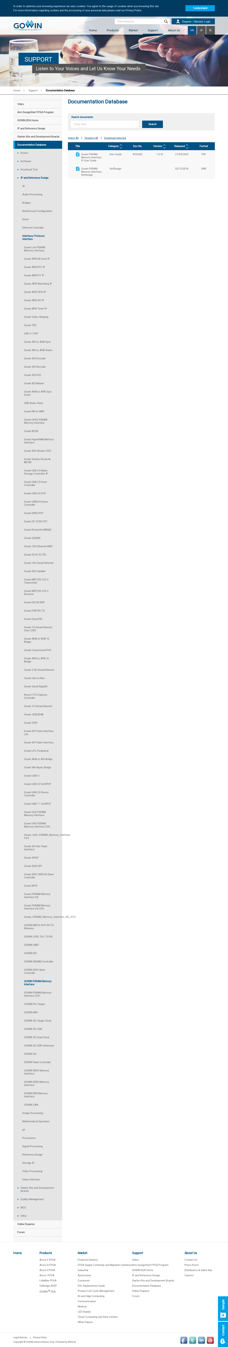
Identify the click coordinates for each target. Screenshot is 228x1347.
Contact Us (191, 1259)
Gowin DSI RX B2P (34, 602)
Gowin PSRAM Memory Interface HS (37, 896)
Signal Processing (32, 1146)
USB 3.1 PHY (31, 333)
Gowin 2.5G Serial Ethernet (39, 669)
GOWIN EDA (47, 1291)
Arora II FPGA (47, 1270)
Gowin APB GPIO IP (35, 292)
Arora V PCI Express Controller (35, 696)
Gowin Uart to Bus (34, 678)
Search (153, 124)
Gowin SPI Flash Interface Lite (38, 733)
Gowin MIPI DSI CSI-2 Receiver (36, 592)
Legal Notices (20, 1337)
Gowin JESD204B (33, 714)
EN (192, 30)
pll (23, 1129)
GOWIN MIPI (31, 1012)
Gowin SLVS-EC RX (35, 554)
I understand (200, 8)
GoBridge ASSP (48, 1285)
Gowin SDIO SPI (33, 866)
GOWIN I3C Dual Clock (36, 1037)
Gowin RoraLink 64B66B (37, 529)
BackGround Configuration (37, 211)
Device (24, 152)
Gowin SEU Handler (35, 571)
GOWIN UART (31, 944)
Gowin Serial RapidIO (35, 686)
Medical (82, 1306)
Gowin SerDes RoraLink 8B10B (37, 461)
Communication (87, 1301)
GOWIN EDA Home (142, 1270)
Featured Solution (88, 1259)
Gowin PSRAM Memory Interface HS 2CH (37, 907)
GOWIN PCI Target (34, 1004)
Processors (29, 1138)
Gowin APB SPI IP (34, 300)
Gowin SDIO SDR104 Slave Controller (39, 876)
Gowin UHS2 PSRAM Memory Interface (35, 421)
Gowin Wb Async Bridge (37, 767)
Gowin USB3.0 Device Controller (36, 503)
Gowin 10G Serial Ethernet (38, 563)
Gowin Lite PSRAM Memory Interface (34, 249)
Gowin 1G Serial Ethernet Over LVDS (38, 629)
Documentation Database (60, 90)
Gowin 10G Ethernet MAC (38, 546)
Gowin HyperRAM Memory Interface (39, 441)
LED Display (84, 1311)
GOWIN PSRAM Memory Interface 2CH (37, 994)
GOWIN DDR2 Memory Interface (36, 1083)
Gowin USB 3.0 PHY (35, 493)
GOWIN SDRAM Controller (38, 961)
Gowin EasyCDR (33, 619)
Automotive (84, 1275)
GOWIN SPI (30, 953)
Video (135, 1259)
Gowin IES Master (34, 383)
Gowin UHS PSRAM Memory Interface (35, 814)
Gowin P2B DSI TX (34, 610)
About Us (174, 30)
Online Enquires (140, 1291)
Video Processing (32, 1171)
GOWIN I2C (30, 1053)
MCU (23, 1207)
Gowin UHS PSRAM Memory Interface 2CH (37, 825)
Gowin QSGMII (32, 538)
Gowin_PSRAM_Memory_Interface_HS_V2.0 (43, 916)
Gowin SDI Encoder (35, 358)
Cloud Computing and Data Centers (98, 1316)
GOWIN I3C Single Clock (37, 1020)
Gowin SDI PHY (32, 375)
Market (133, 30)
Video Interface (31, 1179)
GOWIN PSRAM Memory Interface (37, 983)
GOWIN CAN (31, 1104)
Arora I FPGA (46, 1275)
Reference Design (32, 1154)
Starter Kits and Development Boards (37, 1189)
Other (24, 1215)
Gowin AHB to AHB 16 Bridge (36, 640)
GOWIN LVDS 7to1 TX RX (38, 936)
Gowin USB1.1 (32, 775)
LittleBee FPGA (47, 1280)
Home (93, 30)
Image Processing (32, 1113)
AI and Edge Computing (91, 1296)
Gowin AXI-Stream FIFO (37, 450)
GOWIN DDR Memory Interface (36, 1095)
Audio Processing (32, 194)
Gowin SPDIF (31, 857)
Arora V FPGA (47, 1259)
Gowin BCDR (31, 431)
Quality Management (32, 1199)
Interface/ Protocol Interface (33, 237)
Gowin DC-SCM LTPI (35, 521)
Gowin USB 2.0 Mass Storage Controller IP (36, 472)
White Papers (85, 1322)
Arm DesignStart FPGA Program (150, 1265)
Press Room (192, 1265)
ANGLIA (72, 1342)
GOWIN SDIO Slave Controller (34, 971)
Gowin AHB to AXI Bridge (38, 759)
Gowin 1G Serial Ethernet (38, 706)
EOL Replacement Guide (91, 1285)
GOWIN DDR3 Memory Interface (36, 1072)
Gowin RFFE (31, 885)
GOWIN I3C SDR (33, 1029)
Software (26, 161)
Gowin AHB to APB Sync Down (38, 393)
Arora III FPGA (47, 1265)
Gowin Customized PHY (37, 650)
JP (201, 30)
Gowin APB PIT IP (34, 275)
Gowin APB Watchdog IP (38, 283)
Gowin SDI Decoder (35, 366)
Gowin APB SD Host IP (37, 258)
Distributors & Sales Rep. (199, 1270)
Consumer (84, 1280)
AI (23, 186)
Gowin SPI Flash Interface (38, 742)
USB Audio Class (33, 403)
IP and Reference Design (34, 177)
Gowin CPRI (30, 722)
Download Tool (29, 169)
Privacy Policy (40, 1337)
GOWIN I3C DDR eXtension (39, 1045)
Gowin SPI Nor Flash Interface (35, 848)
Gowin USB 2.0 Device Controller (36, 794)
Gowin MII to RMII (34, 411)
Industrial (83, 1270)
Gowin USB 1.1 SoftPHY (37, 803)
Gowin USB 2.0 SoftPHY (37, 784)
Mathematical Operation (36, 1121)
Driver (25, 219)
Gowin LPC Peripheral (36, 750)
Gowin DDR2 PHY (33, 513)
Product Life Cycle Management (96, 1291)
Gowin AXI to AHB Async (38, 350)
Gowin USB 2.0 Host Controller (35, 483)
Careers (189, 1275)
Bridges (26, 202)
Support (153, 30)
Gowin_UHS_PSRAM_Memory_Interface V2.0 (43, 836)
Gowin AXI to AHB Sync (37, 341)
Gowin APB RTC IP (34, 267)
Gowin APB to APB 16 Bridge (36, 660)
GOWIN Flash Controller (37, 1062)
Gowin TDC (30, 325)
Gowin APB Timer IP (35, 308)
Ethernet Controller (33, 227)
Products (113, 30)
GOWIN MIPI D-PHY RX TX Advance (39, 927)
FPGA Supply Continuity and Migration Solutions (105, 1265)
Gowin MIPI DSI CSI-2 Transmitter (36, 581)
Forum (136, 1296)
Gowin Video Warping (36, 316)
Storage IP (28, 1162)
